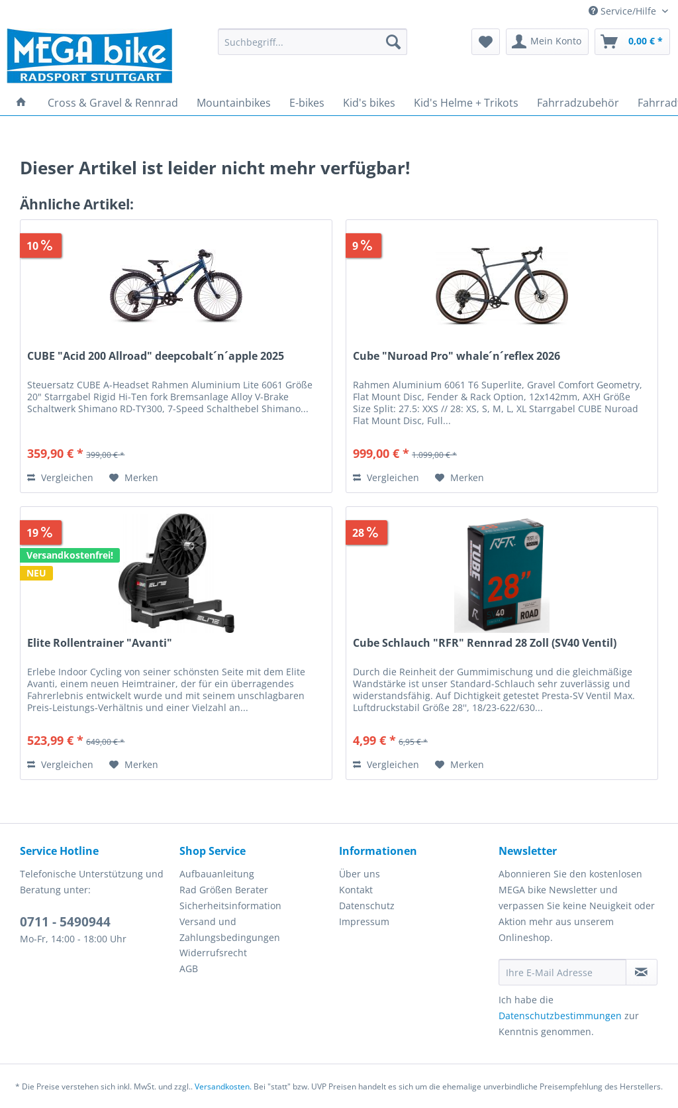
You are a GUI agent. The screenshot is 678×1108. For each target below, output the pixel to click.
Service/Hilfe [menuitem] (624, 11)
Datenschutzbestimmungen (560, 1015)
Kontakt (356, 889)
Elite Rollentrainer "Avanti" (99, 643)
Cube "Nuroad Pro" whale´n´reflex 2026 (456, 356)
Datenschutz (367, 905)
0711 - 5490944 (65, 921)
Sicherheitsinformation (230, 905)
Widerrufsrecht (213, 952)
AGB (188, 968)
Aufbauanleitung (216, 873)
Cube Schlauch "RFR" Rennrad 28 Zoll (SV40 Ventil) (484, 643)
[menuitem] (313, 48)
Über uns (359, 873)
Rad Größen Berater (223, 889)
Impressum (364, 921)
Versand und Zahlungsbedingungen (229, 929)
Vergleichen (60, 477)
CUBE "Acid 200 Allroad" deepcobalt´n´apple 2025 (155, 356)
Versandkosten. (223, 1086)
